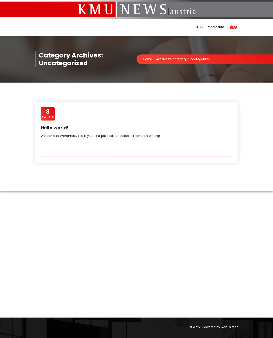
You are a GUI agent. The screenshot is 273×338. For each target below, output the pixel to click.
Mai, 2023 (48, 114)
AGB (199, 27)
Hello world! (55, 128)
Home (147, 59)
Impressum (215, 27)
